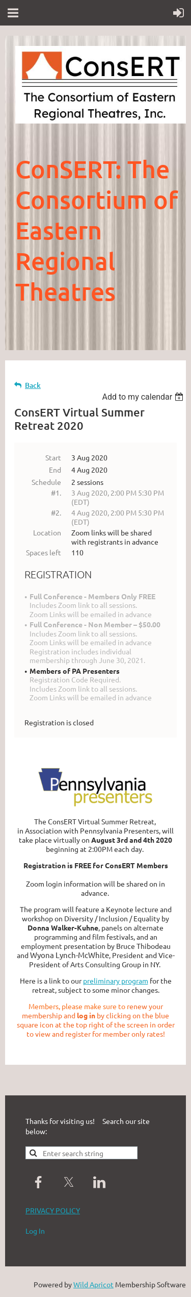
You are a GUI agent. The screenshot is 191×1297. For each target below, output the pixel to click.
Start (53, 457)
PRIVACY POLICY (52, 1210)
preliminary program (115, 980)
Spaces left (43, 552)
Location (47, 532)
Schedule (46, 481)
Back (33, 385)
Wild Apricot (93, 1284)
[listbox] (144, 396)
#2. (56, 512)
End (55, 469)
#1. (56, 492)
